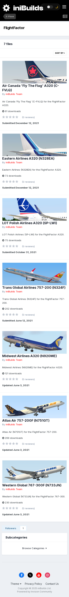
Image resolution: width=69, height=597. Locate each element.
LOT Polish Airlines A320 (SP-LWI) (29, 223)
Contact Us (52, 583)
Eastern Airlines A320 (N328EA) (28, 158)
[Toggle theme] (50, 7)
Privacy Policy (33, 583)
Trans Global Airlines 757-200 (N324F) (34, 287)
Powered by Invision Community (34, 591)
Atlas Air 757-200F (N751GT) (25, 420)
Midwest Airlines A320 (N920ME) (29, 356)
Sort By (60, 53)
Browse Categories (34, 548)
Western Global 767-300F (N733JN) (31, 485)
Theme (15, 583)
